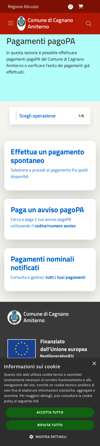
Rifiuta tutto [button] (50, 425)
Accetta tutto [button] (50, 412)
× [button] (94, 364)
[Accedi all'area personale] (70, 7)
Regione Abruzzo (23, 6)
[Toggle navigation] (10, 23)
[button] (50, 436)
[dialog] (50, 402)
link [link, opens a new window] (36, 401)
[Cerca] (89, 23)
